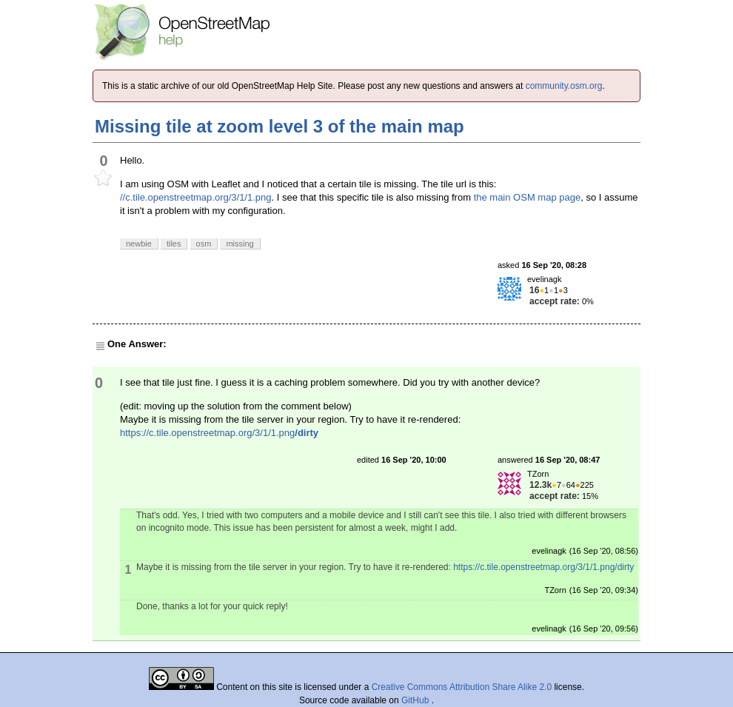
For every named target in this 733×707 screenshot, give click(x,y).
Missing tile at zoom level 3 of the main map (279, 126)
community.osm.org (564, 86)
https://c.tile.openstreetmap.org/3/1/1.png (219, 432)
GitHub (416, 700)
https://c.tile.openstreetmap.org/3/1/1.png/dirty (543, 567)
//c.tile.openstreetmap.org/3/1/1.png (196, 197)
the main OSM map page (527, 197)
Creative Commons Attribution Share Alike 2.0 (462, 687)
